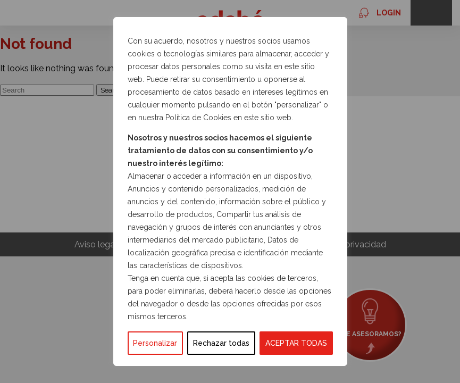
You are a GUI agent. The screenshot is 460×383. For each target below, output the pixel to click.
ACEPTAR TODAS (296, 343)
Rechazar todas (221, 343)
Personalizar (155, 343)
